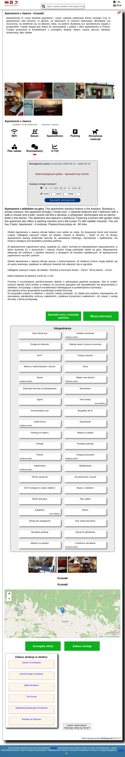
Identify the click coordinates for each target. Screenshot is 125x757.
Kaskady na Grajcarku (31, 719)
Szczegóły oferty (43, 646)
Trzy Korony (31, 696)
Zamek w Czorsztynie (31, 662)
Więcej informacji (100, 316)
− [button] (9, 598)
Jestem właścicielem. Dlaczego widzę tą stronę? (77, 726)
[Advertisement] (62, 58)
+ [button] (9, 594)
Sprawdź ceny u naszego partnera (63, 316)
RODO (121, 750)
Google (54, 748)
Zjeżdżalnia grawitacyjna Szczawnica (31, 708)
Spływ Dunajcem (31, 685)
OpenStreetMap (113, 636)
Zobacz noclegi (82, 646)
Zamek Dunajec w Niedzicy (31, 674)
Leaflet (101, 636)
